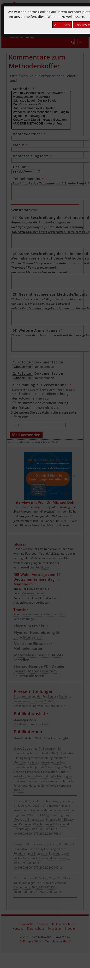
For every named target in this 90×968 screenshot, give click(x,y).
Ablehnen (62, 24)
